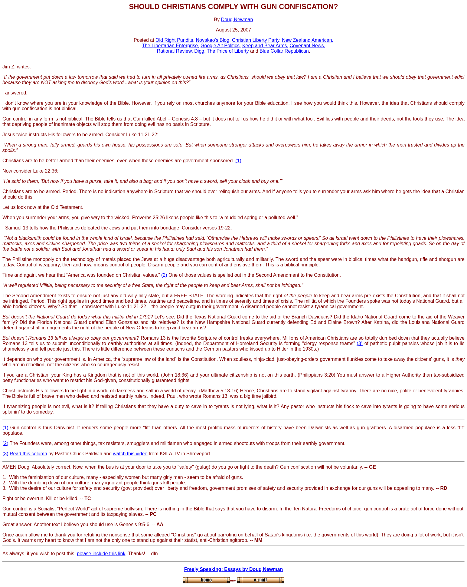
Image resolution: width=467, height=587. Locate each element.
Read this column (28, 453)
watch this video (130, 453)
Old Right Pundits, (174, 40)
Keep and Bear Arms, (265, 45)
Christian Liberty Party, (256, 40)
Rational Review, (175, 51)
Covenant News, (307, 45)
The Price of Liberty (228, 51)
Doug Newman (237, 19)
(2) (164, 275)
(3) (360, 343)
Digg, (199, 51)
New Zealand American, (307, 40)
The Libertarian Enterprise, (170, 45)
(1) (238, 160)
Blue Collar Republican (284, 51)
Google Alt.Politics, (221, 45)
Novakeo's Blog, (213, 40)
